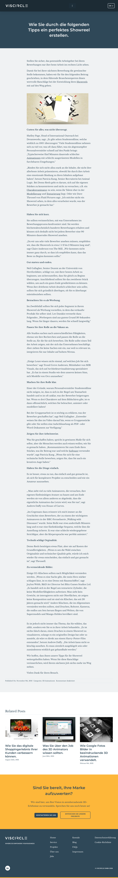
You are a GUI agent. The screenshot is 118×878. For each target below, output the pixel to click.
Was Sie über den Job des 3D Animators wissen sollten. (58, 749)
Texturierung (53, 194)
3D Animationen (48, 681)
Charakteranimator (37, 190)
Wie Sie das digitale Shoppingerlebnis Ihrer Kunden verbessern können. (21, 751)
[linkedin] (7, 868)
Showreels (82, 82)
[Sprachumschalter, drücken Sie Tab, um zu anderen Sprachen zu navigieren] (111, 5)
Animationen (34, 158)
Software (73, 451)
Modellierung (34, 194)
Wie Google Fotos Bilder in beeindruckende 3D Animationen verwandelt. (94, 753)
